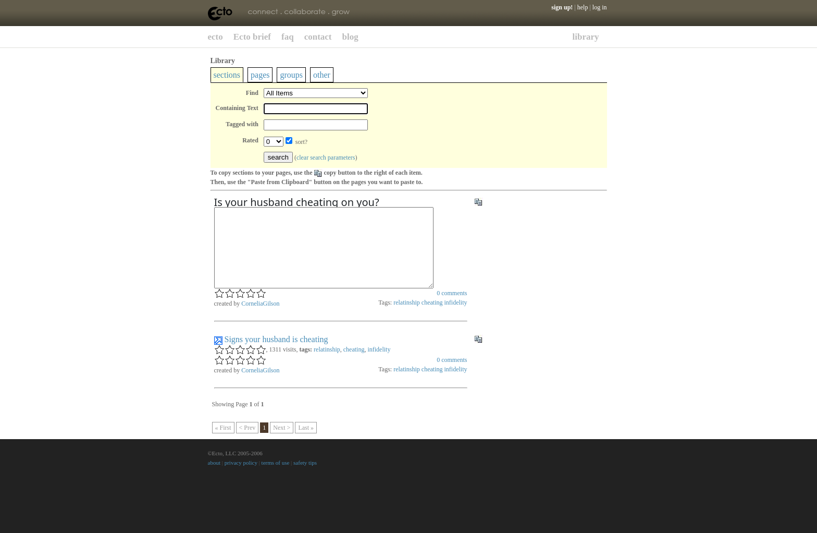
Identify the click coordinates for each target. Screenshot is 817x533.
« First (223, 443)
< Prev (247, 443)
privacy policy (241, 478)
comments (452, 308)
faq (287, 37)
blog (350, 37)
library (586, 37)
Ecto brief (252, 37)
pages (260, 74)
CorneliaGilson (260, 319)
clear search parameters (325, 157)
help (582, 7)
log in (599, 7)
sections (227, 74)
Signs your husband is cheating (276, 354)
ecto (215, 37)
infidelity (455, 318)
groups (291, 74)
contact (318, 37)
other (321, 74)
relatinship (406, 318)
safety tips (305, 478)
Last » (306, 443)
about (214, 478)
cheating (432, 318)
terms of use (276, 478)
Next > (281, 443)
